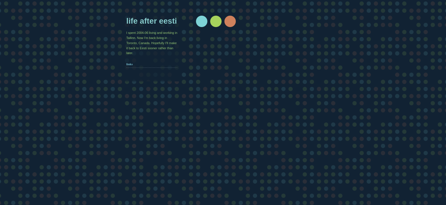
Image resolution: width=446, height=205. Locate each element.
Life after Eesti (151, 21)
